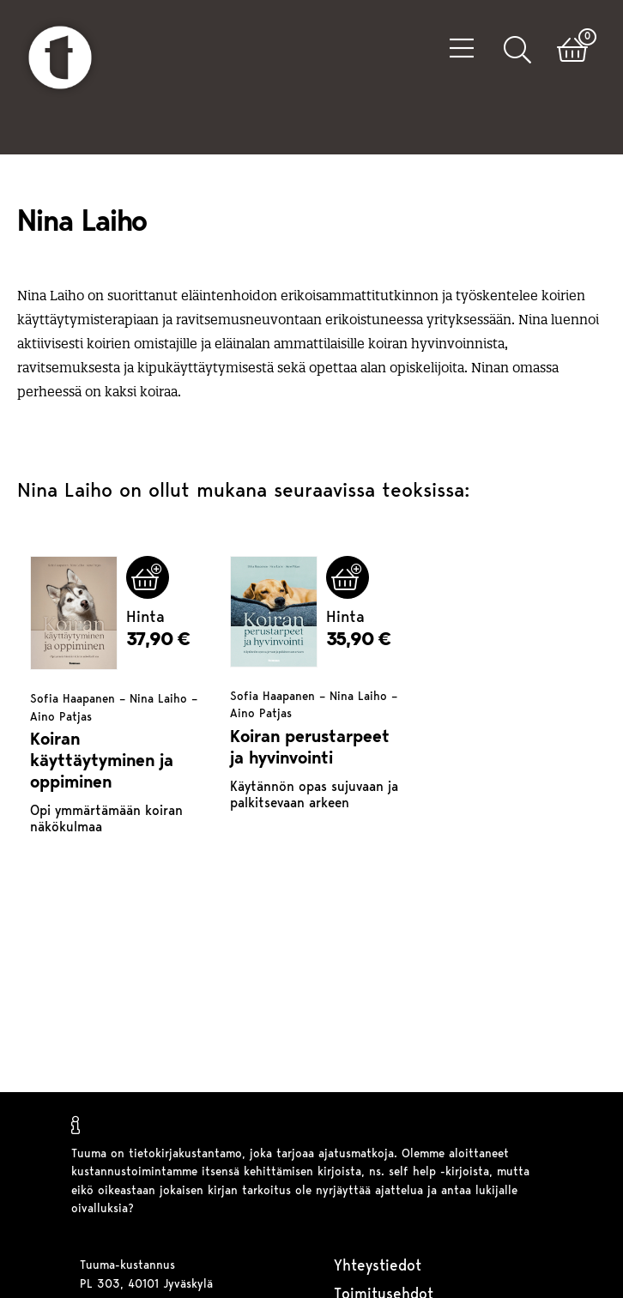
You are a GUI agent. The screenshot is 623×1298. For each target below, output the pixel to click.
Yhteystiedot (377, 1266)
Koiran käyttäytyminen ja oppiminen (101, 762)
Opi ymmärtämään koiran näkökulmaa (106, 820)
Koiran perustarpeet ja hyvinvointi (310, 749)
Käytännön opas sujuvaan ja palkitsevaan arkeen (314, 796)
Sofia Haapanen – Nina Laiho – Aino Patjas (113, 708)
